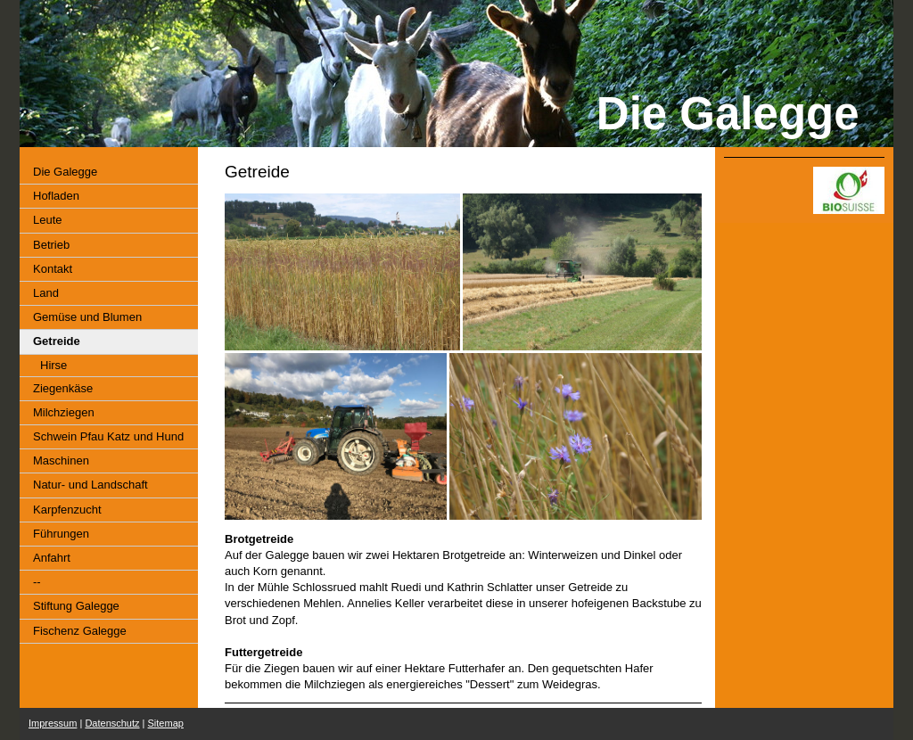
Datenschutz (112, 723)
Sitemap (166, 723)
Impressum (53, 723)
